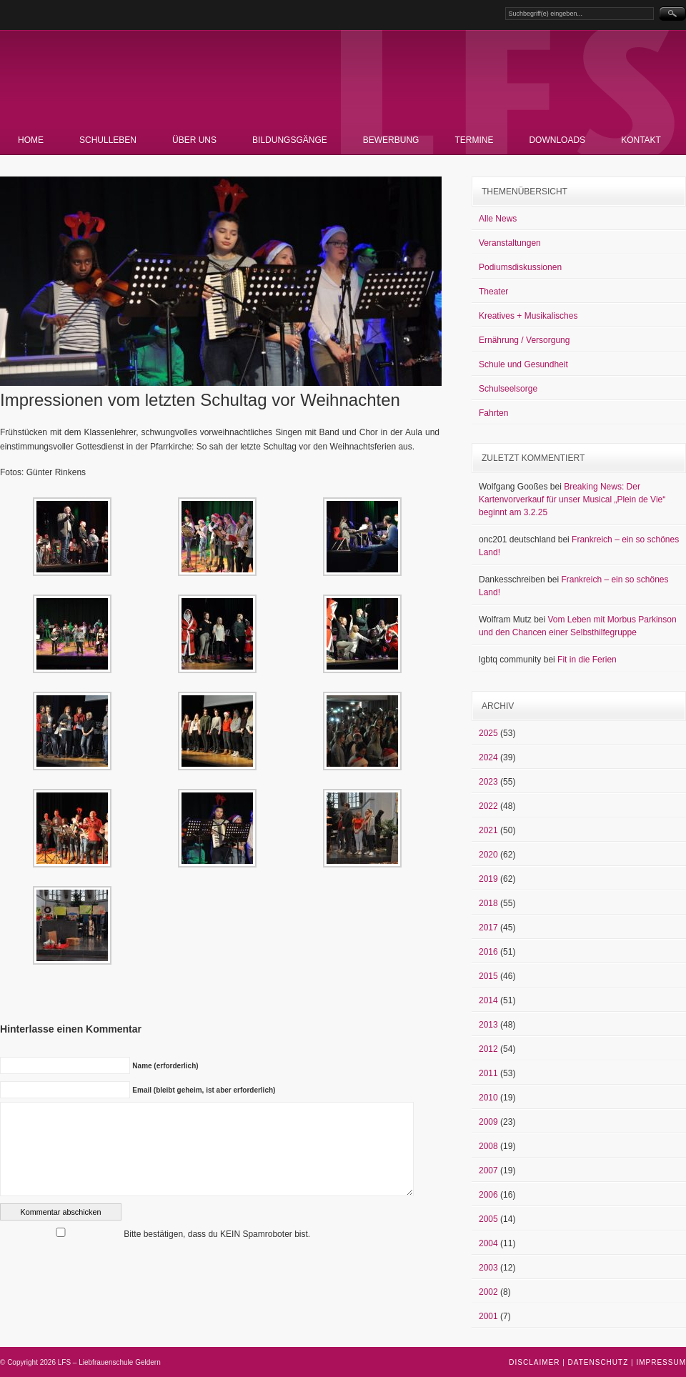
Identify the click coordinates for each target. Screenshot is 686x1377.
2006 (488, 1195)
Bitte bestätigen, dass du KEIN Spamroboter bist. (155, 1234)
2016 (488, 952)
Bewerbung (391, 140)
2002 (488, 1292)
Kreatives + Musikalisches (528, 316)
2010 (488, 1098)
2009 (488, 1122)
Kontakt (641, 140)
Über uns (194, 140)
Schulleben (107, 140)
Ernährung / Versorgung (524, 340)
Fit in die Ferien (587, 660)
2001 (488, 1316)
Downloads (557, 140)
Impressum (661, 1362)
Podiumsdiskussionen (520, 267)
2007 (488, 1170)
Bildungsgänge (289, 140)
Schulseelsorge (508, 389)
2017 (488, 928)
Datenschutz (598, 1362)
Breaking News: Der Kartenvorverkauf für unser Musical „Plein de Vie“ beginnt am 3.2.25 (572, 499)
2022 (488, 806)
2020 (488, 855)
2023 (488, 782)
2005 (488, 1219)
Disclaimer (534, 1362)
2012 (488, 1049)
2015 (488, 976)
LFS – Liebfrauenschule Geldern (161, 82)
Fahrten (493, 413)
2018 (488, 903)
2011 (488, 1073)
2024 (488, 757)
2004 (488, 1243)
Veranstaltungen (510, 243)
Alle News (498, 219)
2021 (488, 830)
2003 (488, 1268)
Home (31, 140)
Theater (493, 292)
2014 (488, 1000)
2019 (488, 879)
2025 (488, 733)
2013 (488, 1025)
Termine (473, 140)
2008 (488, 1146)
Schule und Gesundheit (523, 364)
